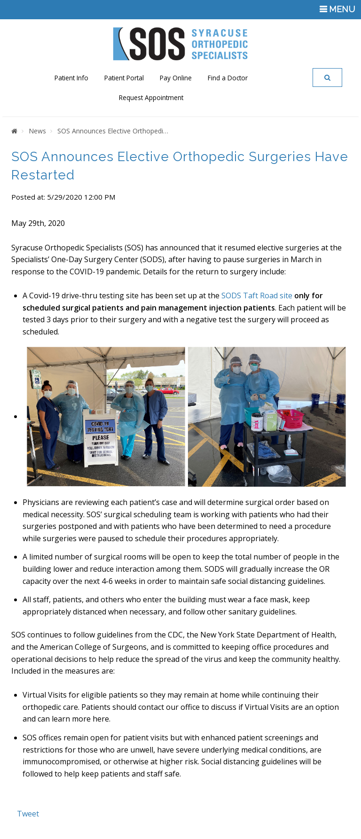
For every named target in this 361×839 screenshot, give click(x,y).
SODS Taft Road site (256, 295)
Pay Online (176, 77)
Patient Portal (124, 77)
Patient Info (71, 77)
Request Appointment (151, 97)
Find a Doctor (228, 77)
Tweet (28, 813)
